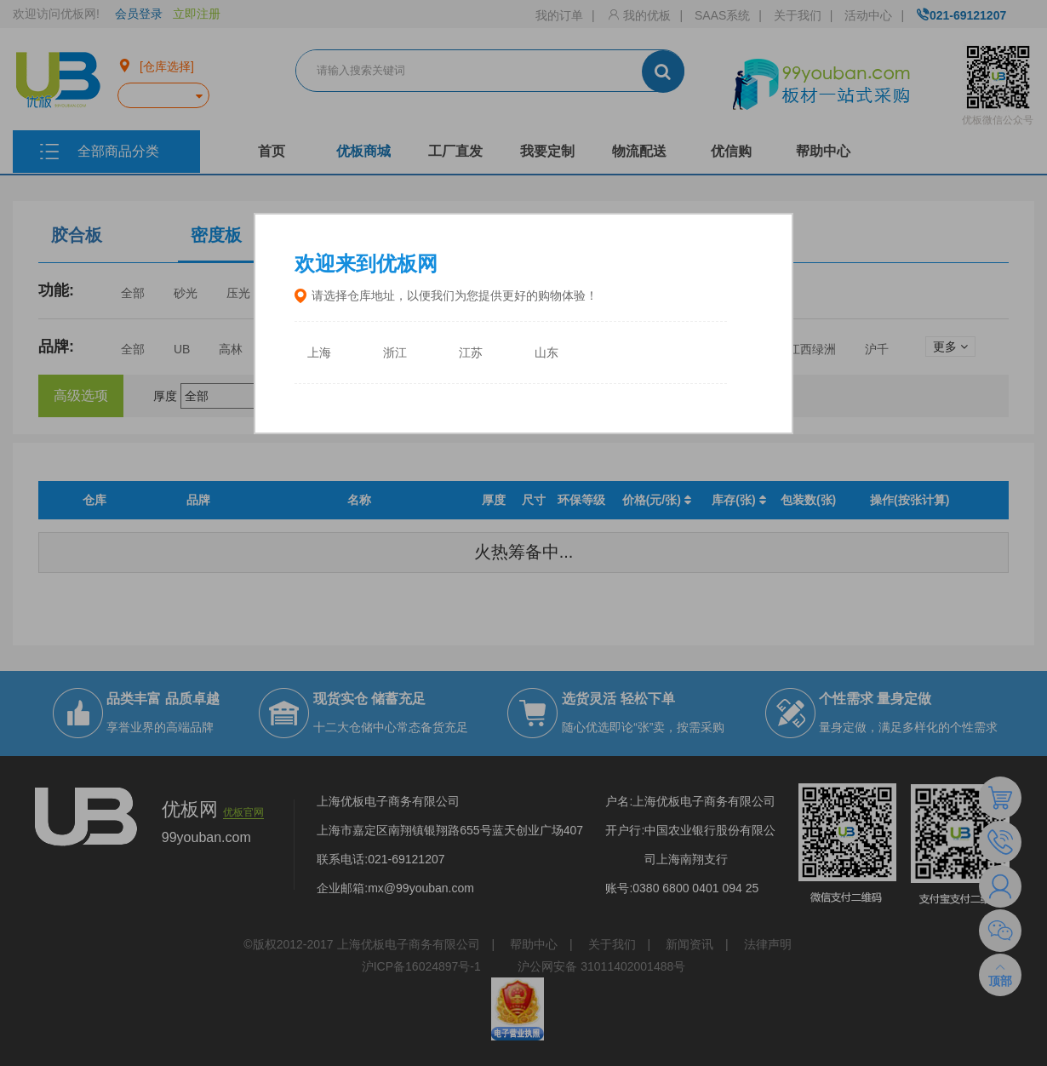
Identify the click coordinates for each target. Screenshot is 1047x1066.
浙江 (395, 353)
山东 (546, 353)
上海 (319, 353)
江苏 (471, 353)
